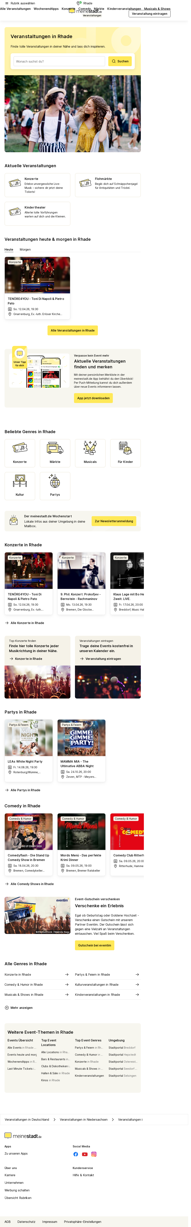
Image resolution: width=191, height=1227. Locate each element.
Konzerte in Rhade (25, 658)
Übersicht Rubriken (18, 1198)
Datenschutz (26, 1222)
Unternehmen (14, 1183)
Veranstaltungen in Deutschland (27, 1119)
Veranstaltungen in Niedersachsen (80, 1119)
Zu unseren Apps (16, 1153)
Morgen (25, 249)
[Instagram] (94, 1154)
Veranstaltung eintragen (100, 658)
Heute (9, 249)
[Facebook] (76, 1154)
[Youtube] (85, 1154)
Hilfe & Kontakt (83, 1175)
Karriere (10, 1175)
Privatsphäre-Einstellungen (82, 1222)
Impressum (49, 1222)
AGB (8, 1222)
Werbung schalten (17, 1190)
